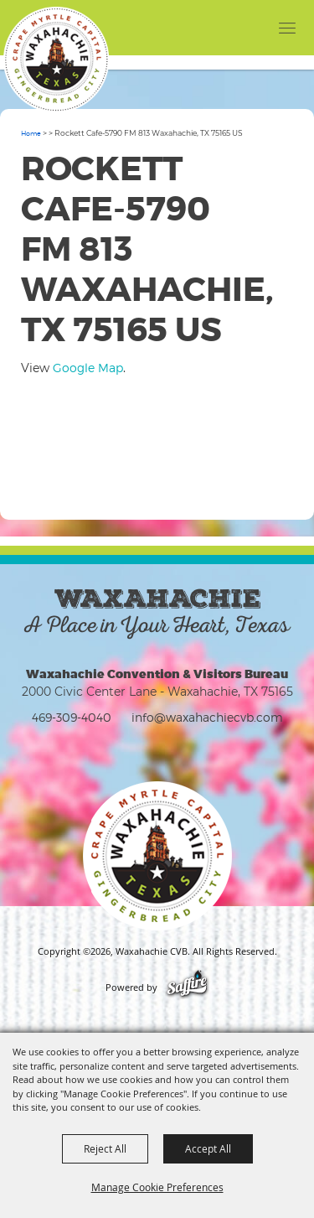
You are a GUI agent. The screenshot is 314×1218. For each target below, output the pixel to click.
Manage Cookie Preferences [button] (157, 1187)
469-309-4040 (71, 717)
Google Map (88, 367)
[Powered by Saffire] (187, 987)
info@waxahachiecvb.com (207, 717)
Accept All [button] (208, 1148)
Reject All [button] (105, 1148)
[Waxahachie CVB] (56, 59)
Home (31, 133)
